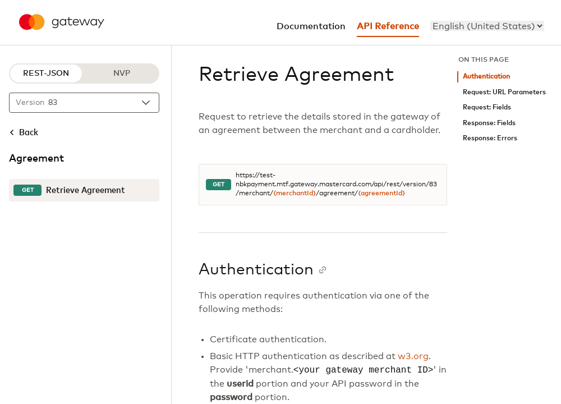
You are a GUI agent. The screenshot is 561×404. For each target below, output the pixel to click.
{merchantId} (294, 193)
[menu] (487, 26)
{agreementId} (381, 193)
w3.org (413, 356)
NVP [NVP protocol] (121, 73)
